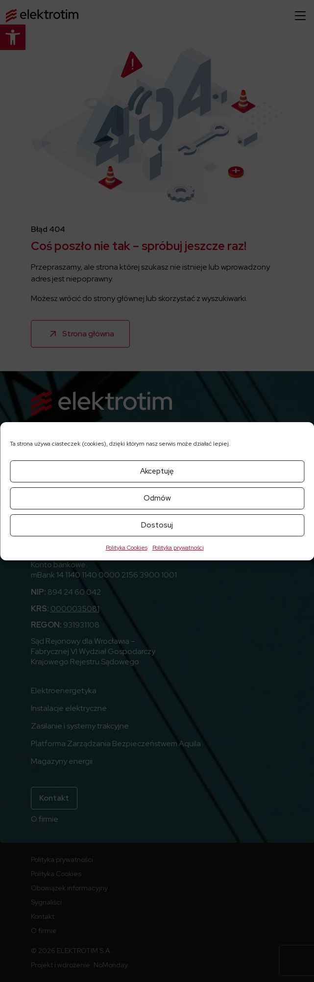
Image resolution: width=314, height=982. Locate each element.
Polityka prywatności (178, 548)
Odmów (157, 498)
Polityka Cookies (126, 548)
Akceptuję (157, 471)
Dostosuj (157, 525)
